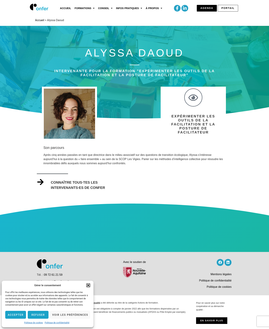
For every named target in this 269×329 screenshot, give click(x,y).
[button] (88, 285)
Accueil (65, 8)
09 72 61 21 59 (53, 274)
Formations (84, 8)
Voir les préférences (70, 314)
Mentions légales (221, 274)
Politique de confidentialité (57, 322)
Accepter (15, 314)
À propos (154, 8)
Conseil (105, 8)
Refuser (38, 314)
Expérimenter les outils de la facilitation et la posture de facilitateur (193, 124)
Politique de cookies (33, 322)
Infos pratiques (129, 8)
